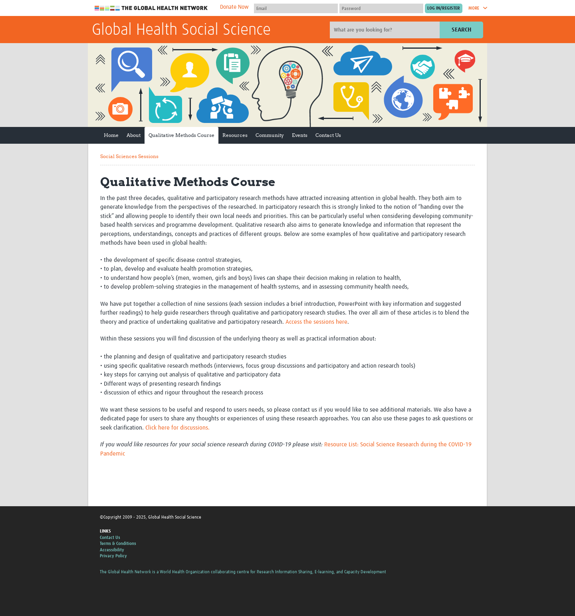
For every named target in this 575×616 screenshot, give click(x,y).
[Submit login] (443, 8)
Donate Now (234, 7)
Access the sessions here (316, 322)
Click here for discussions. (177, 428)
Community (270, 135)
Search (461, 30)
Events (299, 135)
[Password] (381, 8)
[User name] (296, 8)
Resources (235, 135)
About (134, 135)
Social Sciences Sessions (129, 156)
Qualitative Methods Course (181, 135)
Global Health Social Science (181, 30)
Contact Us (328, 135)
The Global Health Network (151, 8)
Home (111, 135)
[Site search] (386, 30)
